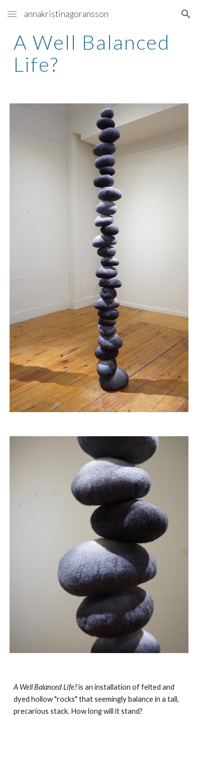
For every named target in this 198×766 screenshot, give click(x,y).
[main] (99, 53)
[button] (12, 14)
